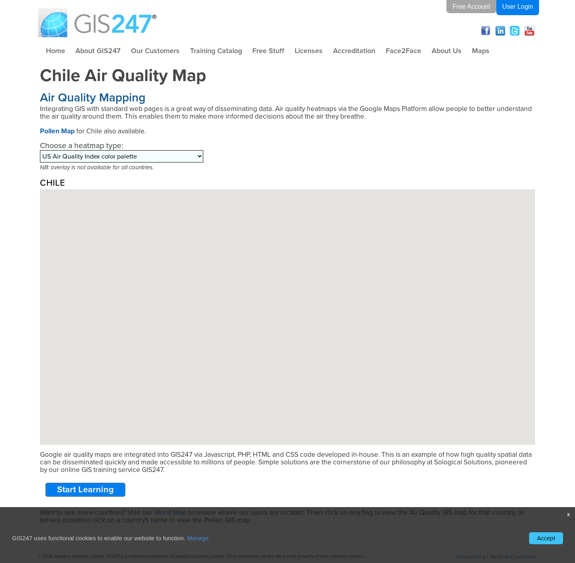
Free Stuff (268, 51)
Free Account (471, 6)
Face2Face (403, 51)
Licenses (309, 51)
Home (55, 51)
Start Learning (85, 489)
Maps (481, 51)
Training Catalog (216, 51)
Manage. (198, 538)
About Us (447, 51)
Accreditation (354, 51)
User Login (517, 6)
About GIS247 (98, 51)
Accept (546, 538)
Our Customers (155, 51)
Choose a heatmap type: (81, 145)
